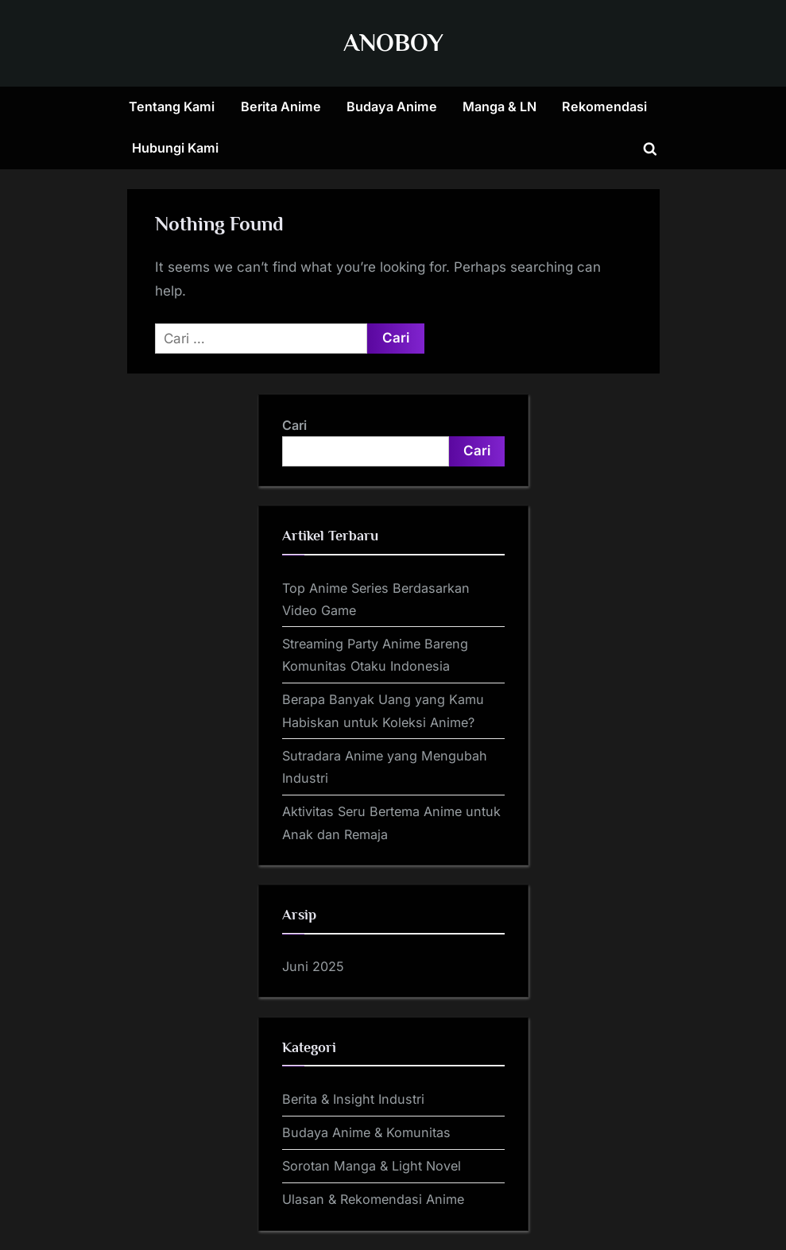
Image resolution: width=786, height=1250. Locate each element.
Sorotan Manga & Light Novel (371, 1166)
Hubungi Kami (175, 148)
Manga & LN (499, 106)
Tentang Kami (172, 106)
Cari (294, 425)
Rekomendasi (604, 106)
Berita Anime (281, 106)
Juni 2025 (313, 966)
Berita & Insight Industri (353, 1099)
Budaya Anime (392, 106)
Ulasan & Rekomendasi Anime (373, 1199)
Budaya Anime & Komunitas (366, 1132)
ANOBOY (393, 42)
